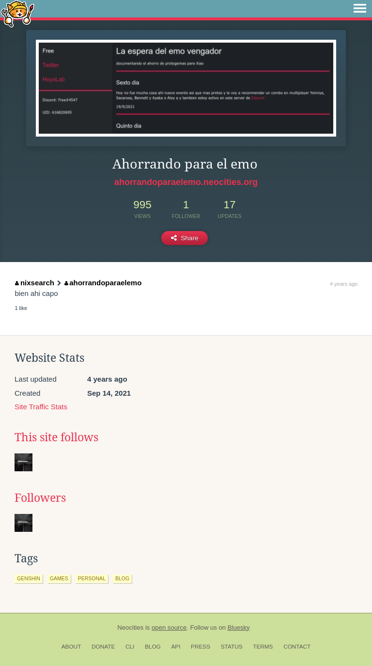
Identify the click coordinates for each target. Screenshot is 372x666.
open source (169, 627)
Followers (40, 498)
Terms (263, 646)
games (59, 578)
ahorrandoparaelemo (103, 283)
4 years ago (343, 284)
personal (92, 578)
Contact (296, 646)
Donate (103, 646)
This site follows (56, 437)
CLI (129, 646)
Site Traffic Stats (41, 407)
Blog (153, 646)
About (71, 646)
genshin (28, 578)
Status (232, 646)
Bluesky (239, 627)
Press (200, 646)
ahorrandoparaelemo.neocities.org (186, 182)
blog (122, 578)
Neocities (130, 627)
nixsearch (34, 283)
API (175, 646)
